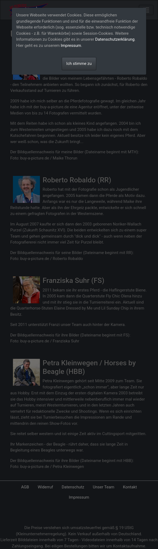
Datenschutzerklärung (115, 39)
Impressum (71, 45)
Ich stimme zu (79, 63)
